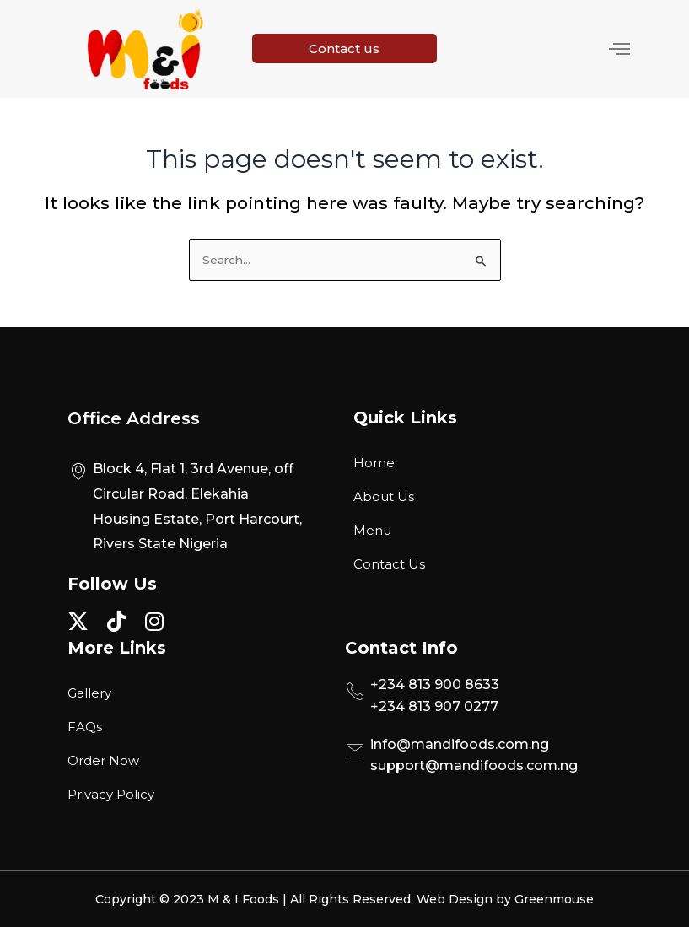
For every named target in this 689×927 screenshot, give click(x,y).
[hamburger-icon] (619, 49)
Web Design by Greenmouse (505, 899)
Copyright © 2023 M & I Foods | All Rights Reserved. (256, 899)
